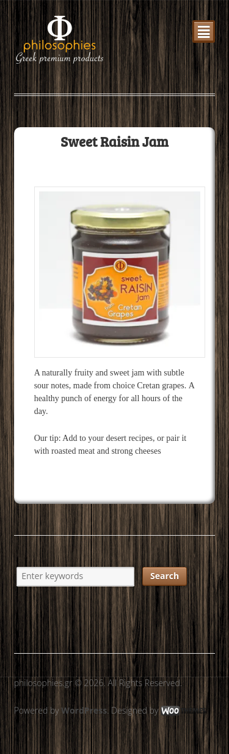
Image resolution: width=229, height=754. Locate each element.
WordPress (84, 710)
